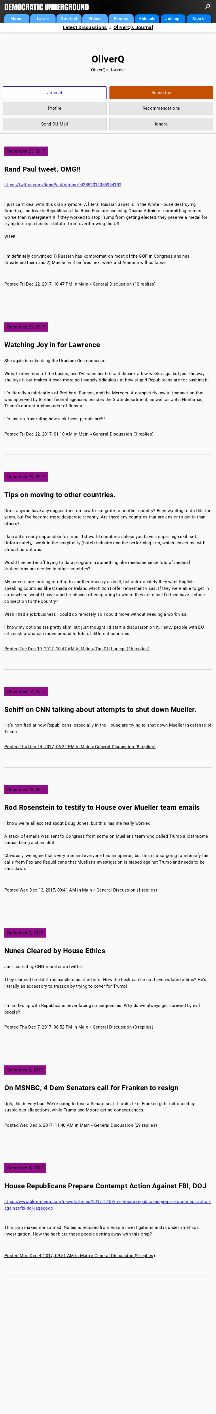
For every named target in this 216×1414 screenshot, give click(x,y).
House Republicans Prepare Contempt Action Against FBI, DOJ (105, 1186)
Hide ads (147, 18)
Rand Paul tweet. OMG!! (42, 169)
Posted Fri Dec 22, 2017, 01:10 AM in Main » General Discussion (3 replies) (79, 434)
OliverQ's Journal (133, 27)
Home (16, 18)
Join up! (173, 18)
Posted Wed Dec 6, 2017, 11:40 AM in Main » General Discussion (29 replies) (80, 1125)
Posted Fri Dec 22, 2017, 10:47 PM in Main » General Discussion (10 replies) (80, 284)
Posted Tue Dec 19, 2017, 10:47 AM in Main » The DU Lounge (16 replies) (76, 648)
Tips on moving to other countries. (59, 495)
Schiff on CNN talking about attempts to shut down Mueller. (100, 710)
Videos (95, 18)
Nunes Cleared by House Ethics (54, 951)
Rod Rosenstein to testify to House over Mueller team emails (102, 807)
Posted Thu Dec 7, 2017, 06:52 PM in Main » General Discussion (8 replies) (78, 1027)
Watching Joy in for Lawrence (52, 345)
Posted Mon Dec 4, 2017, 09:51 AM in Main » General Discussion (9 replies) (79, 1255)
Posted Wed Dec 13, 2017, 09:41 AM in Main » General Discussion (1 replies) (80, 890)
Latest (43, 18)
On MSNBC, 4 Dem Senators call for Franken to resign (91, 1088)
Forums (121, 18)
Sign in (199, 18)
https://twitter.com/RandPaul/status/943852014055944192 (62, 184)
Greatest (68, 18)
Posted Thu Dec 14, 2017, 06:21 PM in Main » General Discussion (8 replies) (80, 746)
